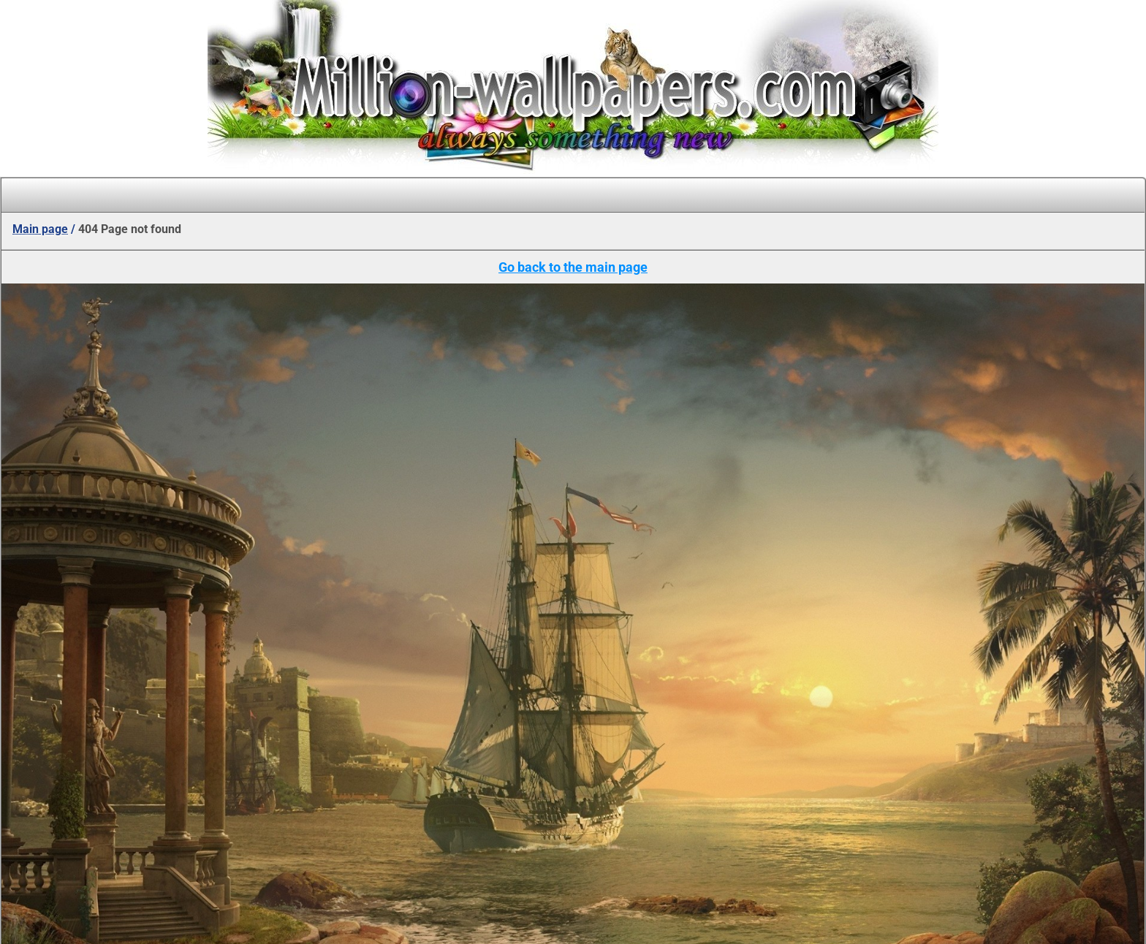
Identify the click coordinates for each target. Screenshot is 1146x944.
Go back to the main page (573, 267)
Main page (40, 229)
